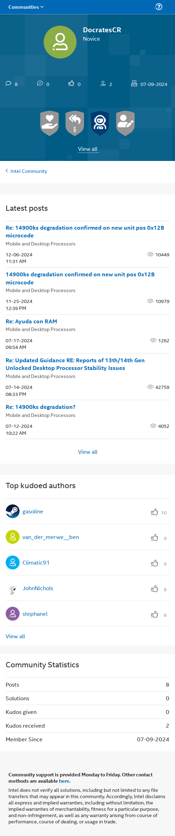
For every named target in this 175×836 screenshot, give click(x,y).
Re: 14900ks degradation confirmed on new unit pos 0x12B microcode (85, 232)
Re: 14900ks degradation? (41, 407)
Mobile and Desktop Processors (41, 243)
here (64, 780)
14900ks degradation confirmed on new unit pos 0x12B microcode (80, 278)
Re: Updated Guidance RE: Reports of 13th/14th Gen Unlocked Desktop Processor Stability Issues (75, 364)
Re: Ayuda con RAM (31, 321)
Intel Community (29, 170)
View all (87, 148)
